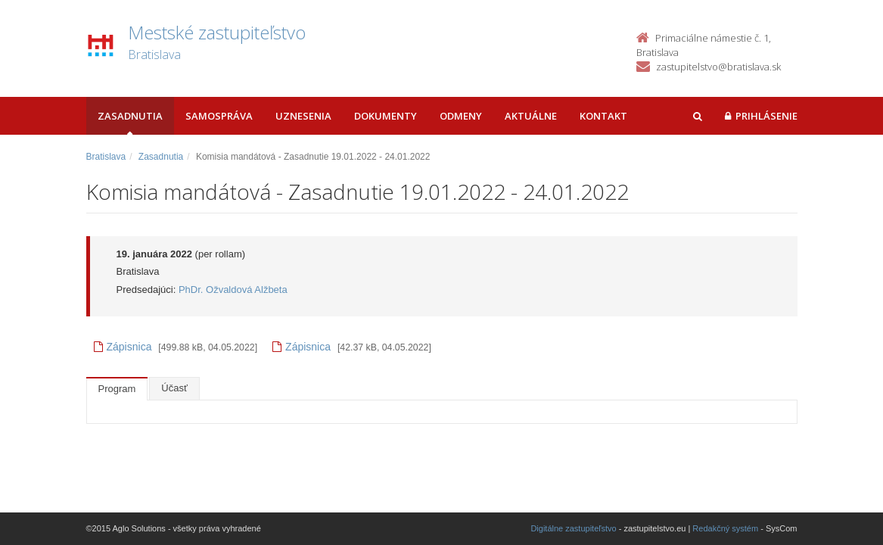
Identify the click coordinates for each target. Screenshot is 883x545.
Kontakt (603, 116)
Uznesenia (303, 116)
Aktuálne (531, 116)
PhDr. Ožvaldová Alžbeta (233, 289)
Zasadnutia (130, 116)
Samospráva (219, 116)
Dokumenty (385, 116)
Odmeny (461, 116)
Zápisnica (123, 347)
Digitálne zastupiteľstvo (573, 528)
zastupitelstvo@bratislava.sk (718, 66)
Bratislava (106, 156)
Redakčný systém (725, 528)
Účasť (174, 388)
